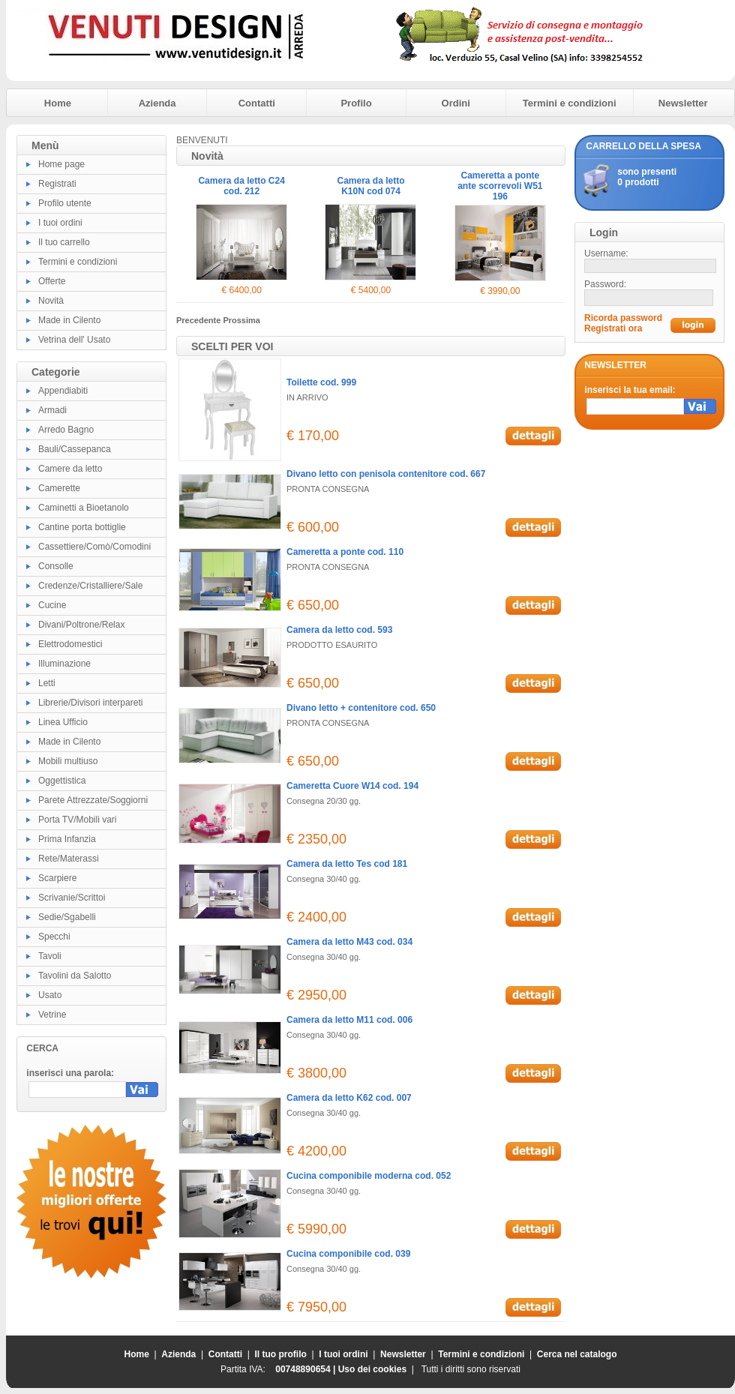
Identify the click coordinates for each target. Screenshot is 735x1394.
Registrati (57, 183)
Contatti (256, 103)
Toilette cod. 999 (321, 382)
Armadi (52, 410)
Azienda (157, 103)
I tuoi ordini (60, 222)
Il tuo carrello (64, 242)
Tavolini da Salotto (74, 975)
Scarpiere (57, 878)
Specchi (54, 936)
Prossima (241, 320)
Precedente (199, 320)
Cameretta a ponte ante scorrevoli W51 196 (500, 186)
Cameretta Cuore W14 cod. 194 (352, 786)
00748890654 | (306, 1369)
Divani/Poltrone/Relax (81, 624)
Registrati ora (613, 328)
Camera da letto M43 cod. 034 (349, 942)
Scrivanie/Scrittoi (71, 897)
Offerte (51, 281)
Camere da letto (70, 468)
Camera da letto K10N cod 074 (370, 185)
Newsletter (683, 103)
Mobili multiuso (68, 761)
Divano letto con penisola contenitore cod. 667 (385, 474)
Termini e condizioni (569, 103)
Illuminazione (64, 663)
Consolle (56, 566)
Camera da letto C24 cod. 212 (241, 185)
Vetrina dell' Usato (74, 339)
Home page (61, 164)
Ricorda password (623, 318)
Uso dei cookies (372, 1369)
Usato (50, 995)
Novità (51, 300)
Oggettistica (62, 780)
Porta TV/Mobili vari (77, 819)
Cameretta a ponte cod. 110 (345, 552)
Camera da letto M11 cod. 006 (349, 1020)
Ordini (456, 103)
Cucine (52, 605)
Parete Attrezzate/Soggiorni (93, 800)
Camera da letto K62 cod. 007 (349, 1098)
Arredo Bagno (66, 429)
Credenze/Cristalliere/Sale (90, 585)
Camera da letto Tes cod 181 (346, 864)
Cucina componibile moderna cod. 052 (368, 1176)
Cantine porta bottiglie (82, 527)
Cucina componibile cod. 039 (348, 1254)
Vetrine (52, 1014)
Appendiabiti (63, 390)
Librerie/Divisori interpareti (90, 702)
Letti (47, 683)
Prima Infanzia (67, 839)
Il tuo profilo (281, 1354)
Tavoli (50, 956)
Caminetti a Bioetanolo (83, 507)
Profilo (355, 103)
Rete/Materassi (68, 858)
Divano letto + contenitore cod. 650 (361, 708)
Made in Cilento (69, 320)
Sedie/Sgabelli (67, 917)
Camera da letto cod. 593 (339, 630)
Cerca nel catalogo (577, 1354)
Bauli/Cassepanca (74, 449)
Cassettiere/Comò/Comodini (94, 546)
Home (57, 103)
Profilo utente (65, 203)
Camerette (59, 488)
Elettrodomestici (70, 644)
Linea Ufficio (63, 722)
